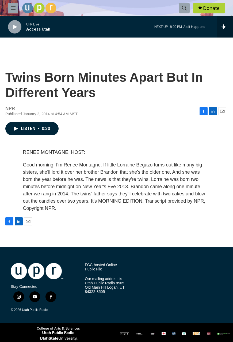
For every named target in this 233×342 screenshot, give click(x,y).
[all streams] (225, 27)
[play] (14, 27)
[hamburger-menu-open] (13, 8)
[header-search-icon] (184, 8)
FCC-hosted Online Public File (101, 267)
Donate (211, 8)
